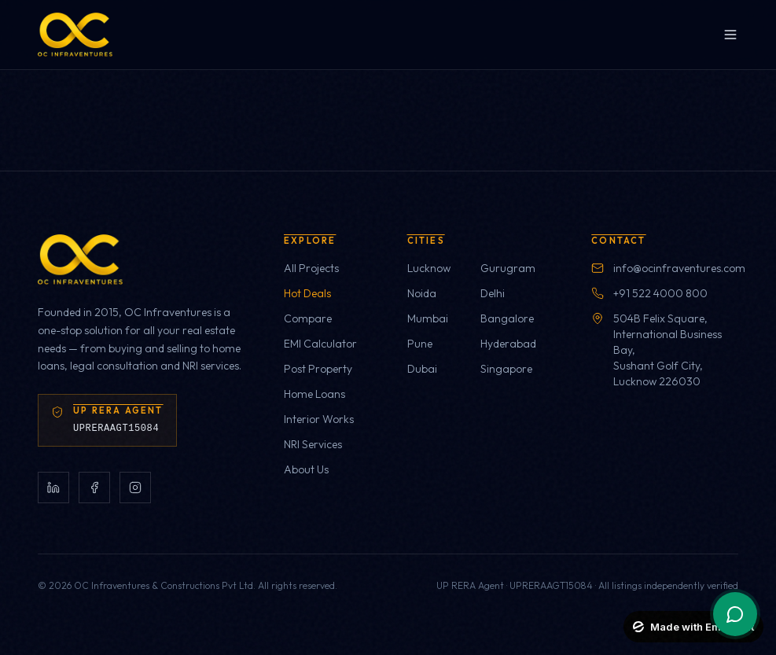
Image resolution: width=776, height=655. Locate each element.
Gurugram (507, 268)
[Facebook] (94, 487)
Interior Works (319, 419)
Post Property (318, 369)
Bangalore (507, 318)
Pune (419, 344)
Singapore (506, 369)
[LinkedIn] (53, 487)
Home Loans (314, 394)
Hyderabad (508, 344)
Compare (308, 318)
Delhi (492, 293)
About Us (306, 469)
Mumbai (427, 318)
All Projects (311, 268)
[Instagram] (135, 487)
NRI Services (313, 444)
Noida (421, 293)
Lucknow (429, 268)
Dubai (422, 369)
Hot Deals (307, 293)
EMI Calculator (320, 344)
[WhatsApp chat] (735, 614)
